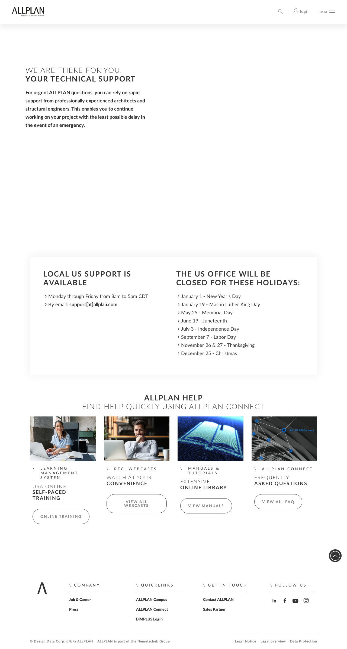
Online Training (61, 517)
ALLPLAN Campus (151, 600)
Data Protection (303, 641)
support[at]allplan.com (93, 304)
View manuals (206, 506)
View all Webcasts (136, 504)
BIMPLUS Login (149, 619)
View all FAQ (278, 502)
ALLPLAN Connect (152, 610)
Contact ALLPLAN (218, 600)
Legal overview (273, 641)
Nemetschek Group (153, 641)
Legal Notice (245, 641)
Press (73, 610)
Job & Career (80, 600)
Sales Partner (214, 610)
